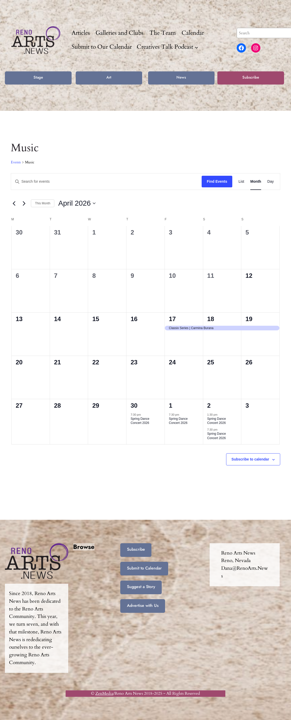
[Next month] (24, 203)
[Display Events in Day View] (270, 181)
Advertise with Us (143, 605)
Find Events (217, 181)
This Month (42, 203)
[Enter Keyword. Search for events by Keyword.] (106, 181)
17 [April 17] (172, 318)
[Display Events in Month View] (255, 181)
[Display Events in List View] (241, 181)
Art (108, 77)
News (181, 77)
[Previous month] (14, 203)
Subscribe (250, 77)
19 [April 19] (248, 318)
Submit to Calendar (144, 568)
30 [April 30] (134, 405)
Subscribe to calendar (250, 459)
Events (16, 162)
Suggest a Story (141, 587)
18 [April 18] (210, 318)
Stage (38, 77)
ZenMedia (104, 693)
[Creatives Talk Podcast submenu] (196, 47)
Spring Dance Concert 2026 (140, 421)
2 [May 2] (209, 405)
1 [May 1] (170, 405)
